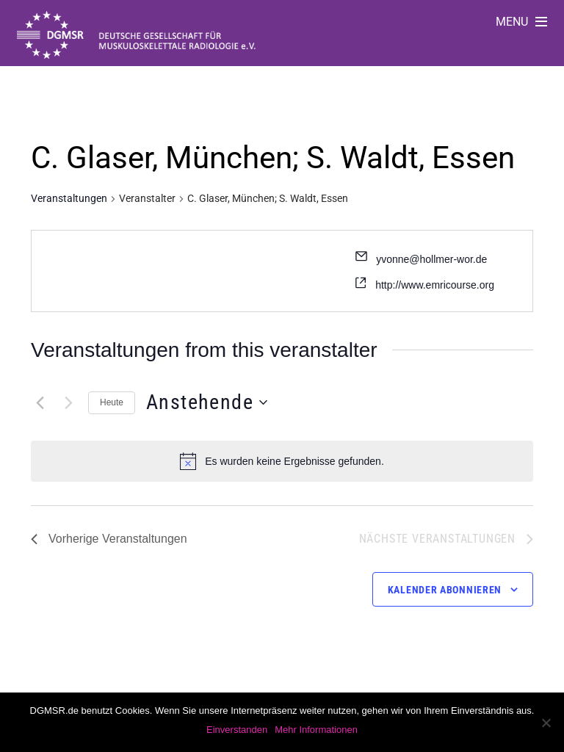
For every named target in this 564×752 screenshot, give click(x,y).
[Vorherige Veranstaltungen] (39, 402)
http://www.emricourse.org (434, 285)
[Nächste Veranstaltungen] (68, 402)
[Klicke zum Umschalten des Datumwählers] (206, 402)
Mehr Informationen (316, 729)
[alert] (294, 461)
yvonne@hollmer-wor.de (431, 259)
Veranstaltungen (69, 198)
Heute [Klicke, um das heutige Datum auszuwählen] (111, 402)
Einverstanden (236, 729)
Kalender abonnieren (445, 590)
